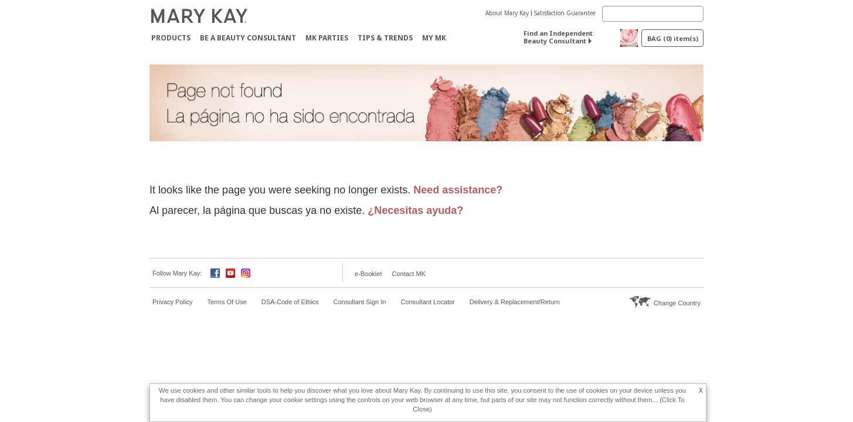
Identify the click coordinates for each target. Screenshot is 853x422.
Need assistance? (457, 190)
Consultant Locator (427, 301)
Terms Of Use (226, 301)
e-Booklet (368, 273)
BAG (672, 38)
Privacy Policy (172, 301)
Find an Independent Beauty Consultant (558, 37)
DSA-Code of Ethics (290, 301)
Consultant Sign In (360, 301)
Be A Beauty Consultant (248, 38)
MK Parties (326, 38)
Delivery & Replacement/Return (515, 301)
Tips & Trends (385, 38)
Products (171, 38)
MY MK (434, 38)
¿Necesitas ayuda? (415, 210)
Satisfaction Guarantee (565, 13)
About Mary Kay (507, 13)
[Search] (653, 14)
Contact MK (408, 273)
